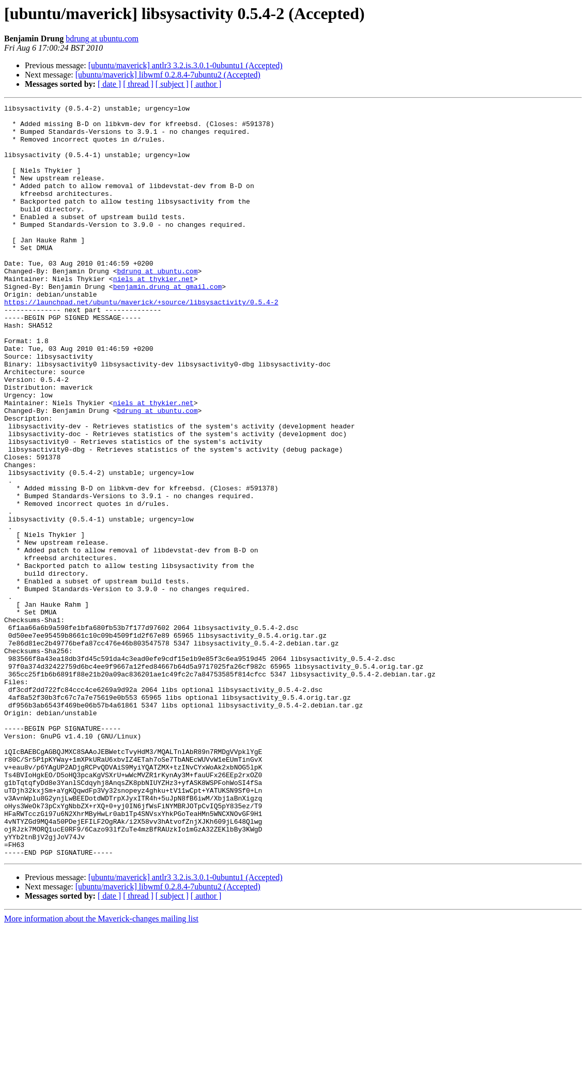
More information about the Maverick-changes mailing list (101, 1069)
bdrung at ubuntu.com (102, 38)
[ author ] (206, 84)
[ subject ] (172, 84)
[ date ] (109, 84)
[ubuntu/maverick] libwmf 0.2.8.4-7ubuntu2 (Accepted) (167, 74)
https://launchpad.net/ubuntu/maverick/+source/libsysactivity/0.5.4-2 (141, 342)
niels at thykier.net (153, 314)
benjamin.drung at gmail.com (167, 323)
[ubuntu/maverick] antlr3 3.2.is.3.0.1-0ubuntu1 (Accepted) (185, 65)
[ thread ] (138, 84)
